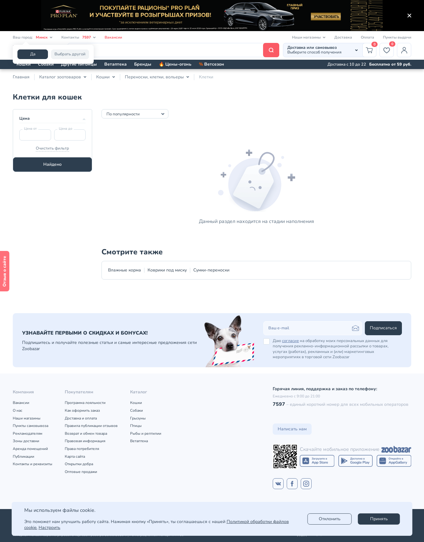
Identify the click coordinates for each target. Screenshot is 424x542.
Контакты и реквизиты (32, 463)
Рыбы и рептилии (145, 433)
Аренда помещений (30, 448)
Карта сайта (75, 456)
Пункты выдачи (397, 37)
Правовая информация (85, 440)
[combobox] (134, 113)
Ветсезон (211, 64)
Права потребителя (82, 448)
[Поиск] (173, 50)
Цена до (65, 128)
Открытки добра (79, 463)
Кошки (23, 64)
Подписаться (383, 328)
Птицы (136, 425)
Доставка (343, 37)
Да (32, 54)
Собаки (46, 64)
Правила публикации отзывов (91, 425)
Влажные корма (124, 270)
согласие (290, 341)
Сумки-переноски (211, 270)
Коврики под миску (167, 270)
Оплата (367, 37)
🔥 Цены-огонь (175, 64)
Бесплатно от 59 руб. (390, 64)
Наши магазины (26, 418)
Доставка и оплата (81, 418)
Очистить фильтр (52, 148)
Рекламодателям (27, 433)
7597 (279, 404)
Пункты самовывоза (30, 425)
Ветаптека (115, 64)
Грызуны (138, 418)
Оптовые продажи (81, 471)
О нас (17, 410)
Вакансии (113, 37)
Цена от (30, 128)
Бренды (142, 64)
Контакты (78, 37)
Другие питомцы (79, 64)
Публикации (23, 456)
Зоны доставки (26, 440)
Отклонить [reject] (330, 519)
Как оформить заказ (82, 410)
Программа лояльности (85, 402)
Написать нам (292, 429)
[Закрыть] (409, 15)
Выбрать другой (70, 54)
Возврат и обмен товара (86, 433)
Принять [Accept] (379, 519)
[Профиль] (404, 50)
